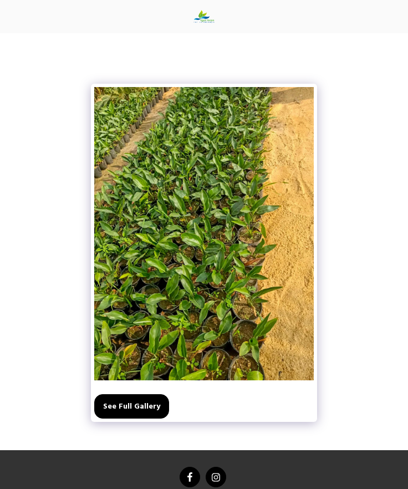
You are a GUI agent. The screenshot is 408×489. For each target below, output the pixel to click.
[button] (12, 16)
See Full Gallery (131, 406)
